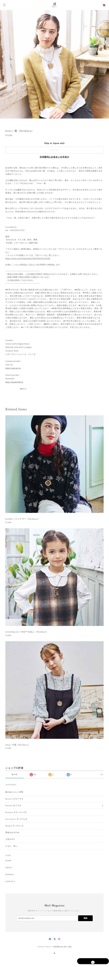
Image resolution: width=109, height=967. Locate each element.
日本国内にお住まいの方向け (54, 157)
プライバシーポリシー (45, 946)
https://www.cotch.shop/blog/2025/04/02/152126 (27, 258)
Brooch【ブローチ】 (14, 799)
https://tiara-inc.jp (13, 368)
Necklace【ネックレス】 (16, 812)
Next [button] (106, 64)
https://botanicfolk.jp (14, 382)
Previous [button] (3, 64)
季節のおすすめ (12, 833)
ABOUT (8, 868)
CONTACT (10, 882)
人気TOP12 (10, 839)
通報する (23, 389)
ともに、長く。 (12, 846)
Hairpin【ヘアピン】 (14, 826)
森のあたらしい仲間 (14, 792)
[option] (54, 64)
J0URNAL (9, 875)
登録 (85, 918)
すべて (15, 775)
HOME (8, 861)
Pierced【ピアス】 (13, 805)
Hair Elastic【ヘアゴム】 (16, 819)
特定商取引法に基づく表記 (62, 946)
